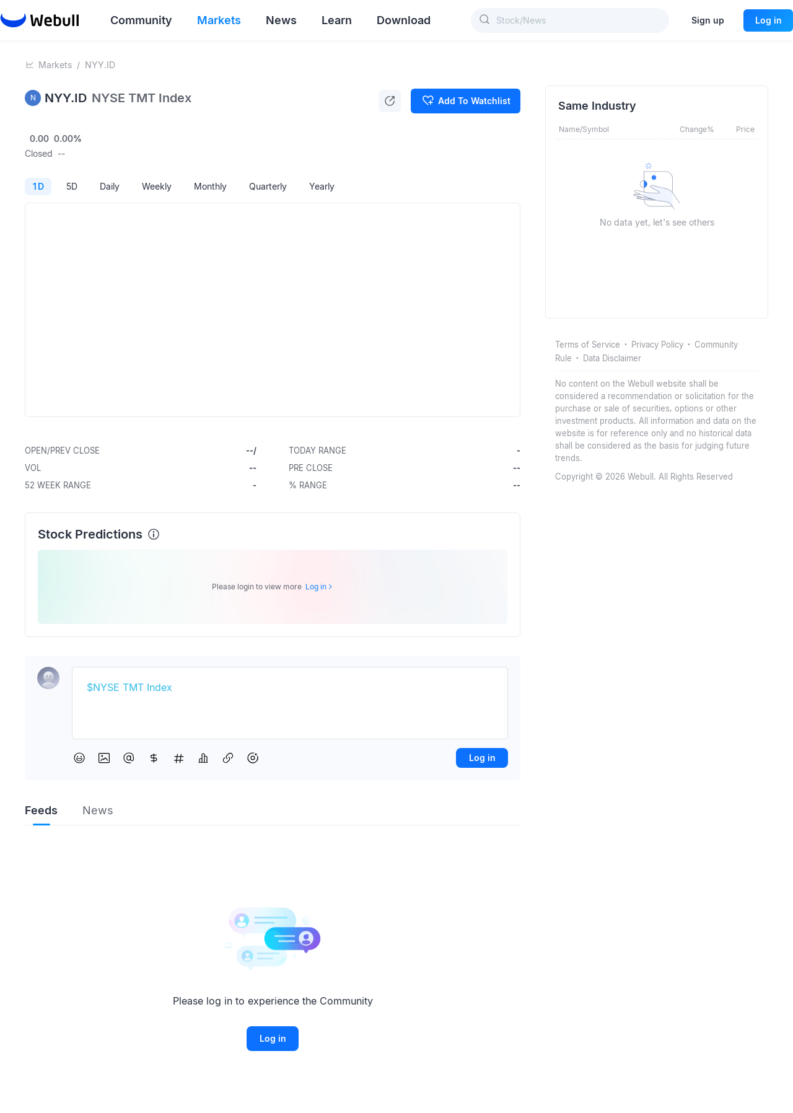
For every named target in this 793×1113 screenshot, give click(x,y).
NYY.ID (100, 64)
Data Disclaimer (612, 358)
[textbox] (290, 688)
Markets (55, 64)
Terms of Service (587, 345)
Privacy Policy (657, 345)
